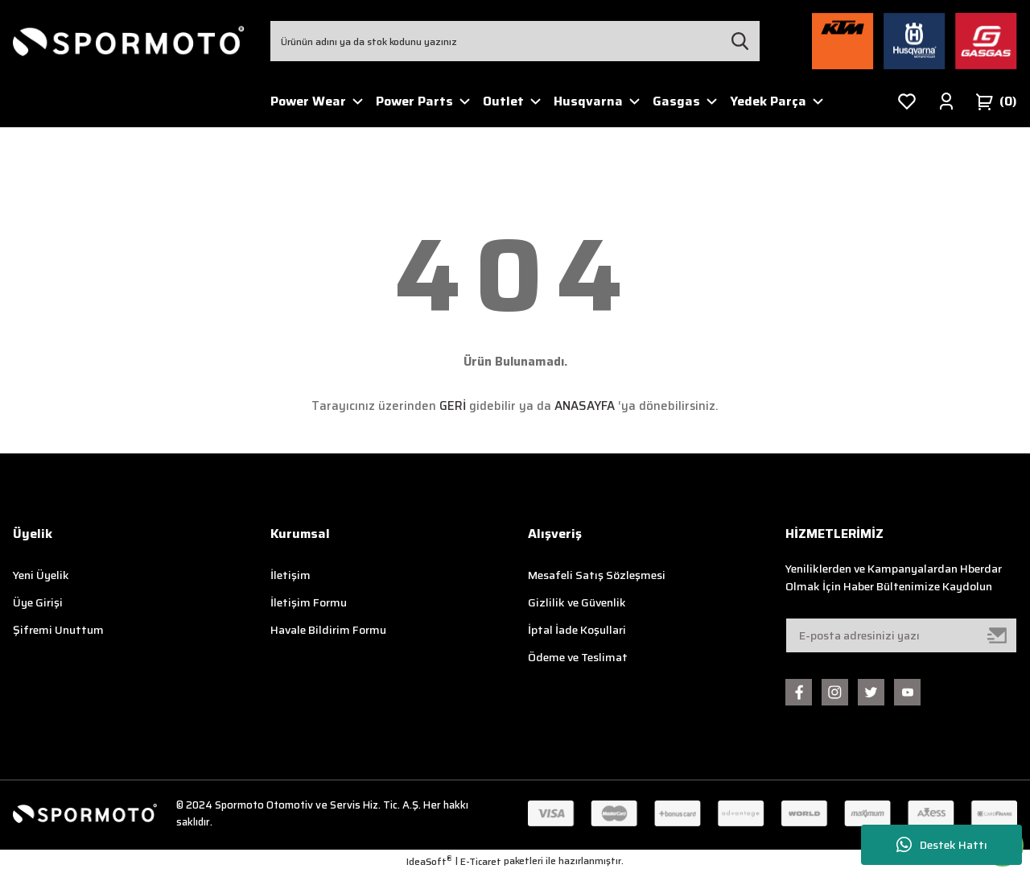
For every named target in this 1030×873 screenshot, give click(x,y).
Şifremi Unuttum (58, 630)
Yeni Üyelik (41, 575)
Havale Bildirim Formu (328, 630)
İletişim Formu (308, 602)
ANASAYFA (584, 406)
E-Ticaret (480, 861)
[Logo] (129, 41)
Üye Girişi (38, 602)
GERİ (452, 406)
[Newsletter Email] (901, 635)
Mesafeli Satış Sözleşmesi (596, 575)
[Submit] (997, 635)
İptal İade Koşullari (577, 630)
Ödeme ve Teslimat (578, 657)
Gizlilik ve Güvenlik (577, 602)
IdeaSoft (429, 861)
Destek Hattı (941, 845)
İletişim (290, 575)
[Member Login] (946, 101)
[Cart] (996, 101)
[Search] (515, 41)
